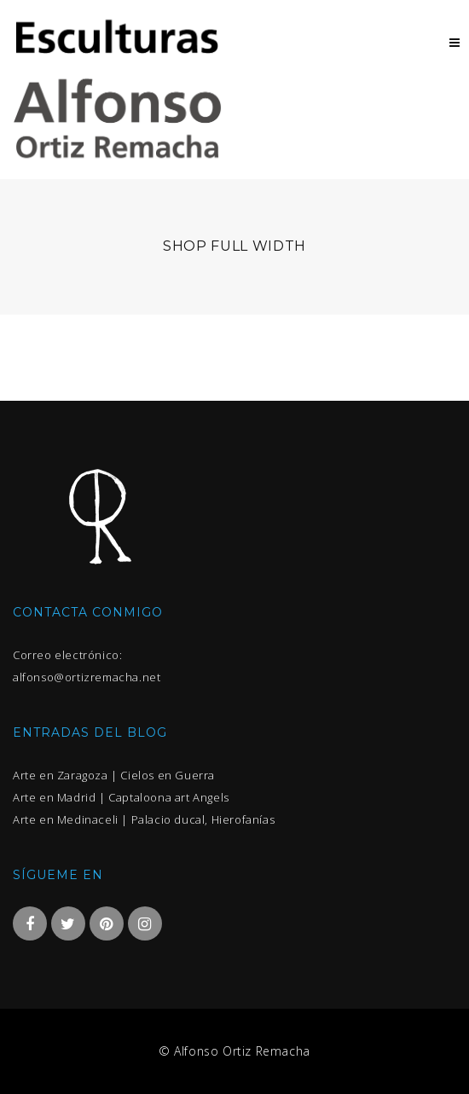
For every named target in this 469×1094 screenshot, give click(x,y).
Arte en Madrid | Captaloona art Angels (121, 797)
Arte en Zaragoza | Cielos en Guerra (114, 775)
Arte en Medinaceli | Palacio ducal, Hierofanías (144, 819)
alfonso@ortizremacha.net (86, 677)
